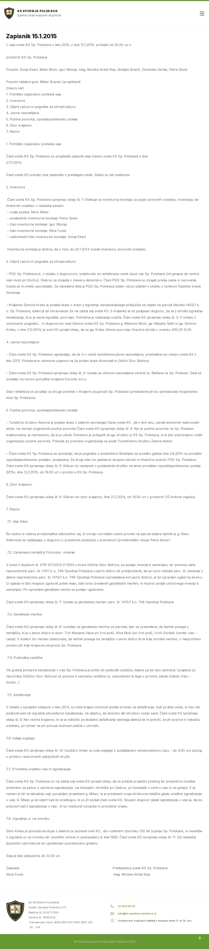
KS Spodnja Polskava (37, 11)
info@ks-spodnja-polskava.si (137, 913)
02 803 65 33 (126, 906)
